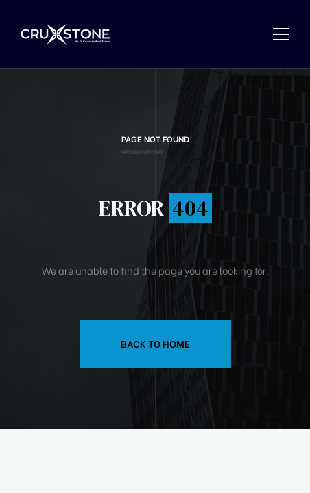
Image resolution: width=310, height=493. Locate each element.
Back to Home (155, 343)
